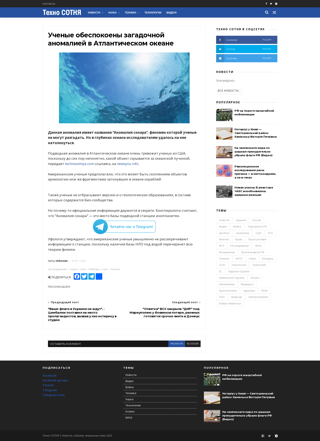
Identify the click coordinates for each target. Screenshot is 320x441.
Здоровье (249, 290)
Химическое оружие (231, 278)
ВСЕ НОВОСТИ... (229, 90)
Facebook (50, 376)
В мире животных (230, 303)
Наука (112, 12)
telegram (243, 58)
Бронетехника (228, 290)
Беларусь (268, 258)
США (258, 233)
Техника (130, 12)
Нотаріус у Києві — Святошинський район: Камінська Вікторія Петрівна (255, 133)
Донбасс (224, 233)
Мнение (224, 239)
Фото (258, 245)
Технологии (152, 12)
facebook (176, 344)
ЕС (220, 271)
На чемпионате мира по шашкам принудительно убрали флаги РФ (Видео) (253, 151)
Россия (256, 220)
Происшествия (257, 239)
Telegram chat (54, 395)
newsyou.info (127, 163)
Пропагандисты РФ (252, 252)
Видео (171, 12)
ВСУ (221, 245)
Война (237, 226)
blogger (193, 344)
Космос (255, 278)
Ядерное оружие (239, 271)
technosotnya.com (79, 163)
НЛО (222, 297)
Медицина (247, 284)
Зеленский (259, 265)
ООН (222, 265)
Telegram (50, 390)
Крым (238, 239)
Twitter (48, 385)
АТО (270, 233)
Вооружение (227, 252)
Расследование (239, 245)
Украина (241, 220)
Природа (236, 297)
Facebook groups (55, 380)
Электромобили (258, 297)
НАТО (239, 258)
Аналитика (242, 233)
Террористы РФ (257, 226)
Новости (94, 12)
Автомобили (226, 284)
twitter (243, 49)
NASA (264, 290)
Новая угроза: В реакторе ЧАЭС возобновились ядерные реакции (253, 191)
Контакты (49, 3)
